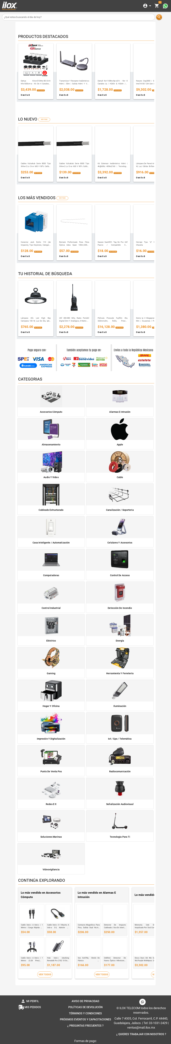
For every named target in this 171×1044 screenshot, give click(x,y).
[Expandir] (148, 6)
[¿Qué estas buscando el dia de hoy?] (78, 17)
